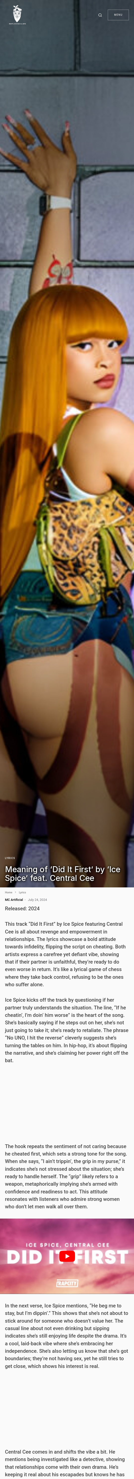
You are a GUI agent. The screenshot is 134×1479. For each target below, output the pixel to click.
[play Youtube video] (67, 1256)
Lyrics (10, 858)
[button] (101, 15)
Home (8, 892)
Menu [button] (118, 14)
